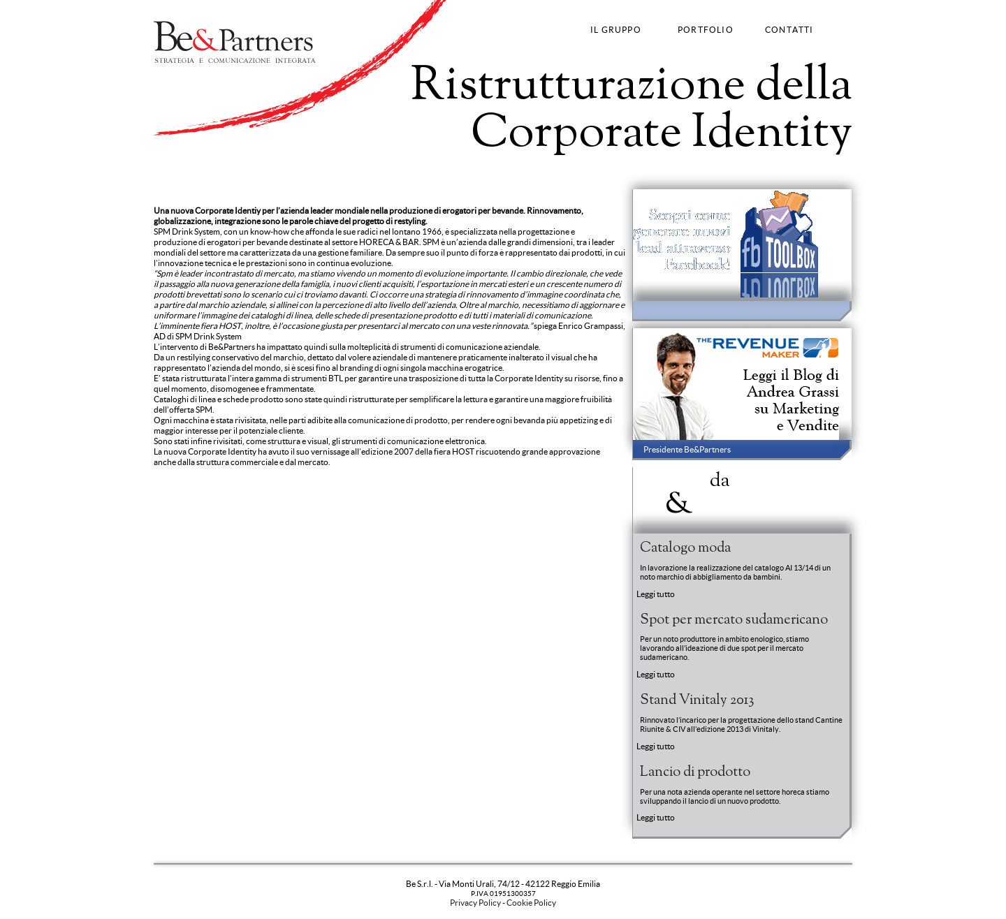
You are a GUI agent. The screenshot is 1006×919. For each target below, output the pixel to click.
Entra (837, 511)
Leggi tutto (655, 594)
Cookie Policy (531, 902)
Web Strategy (396, 170)
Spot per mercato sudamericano (734, 620)
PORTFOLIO (706, 29)
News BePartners (715, 491)
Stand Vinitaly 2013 (697, 700)
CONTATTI (789, 29)
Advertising (242, 170)
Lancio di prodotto (695, 772)
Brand (203, 170)
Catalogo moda (685, 548)
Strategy (170, 170)
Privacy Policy (475, 902)
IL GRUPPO (615, 29)
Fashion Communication (318, 170)
